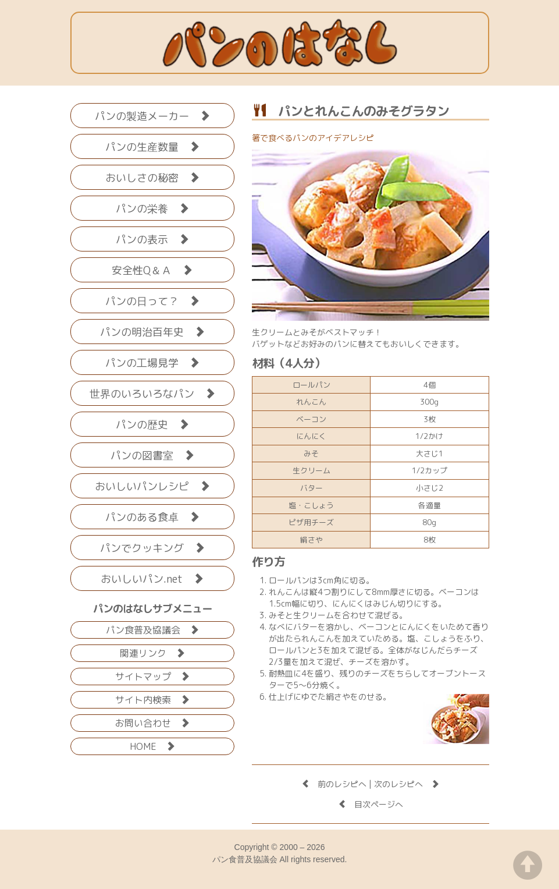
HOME (152, 745)
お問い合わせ (152, 722)
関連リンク (152, 652)
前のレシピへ (333, 783)
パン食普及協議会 (152, 629)
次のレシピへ (406, 783)
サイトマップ (152, 675)
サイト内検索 (152, 698)
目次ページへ (370, 804)
